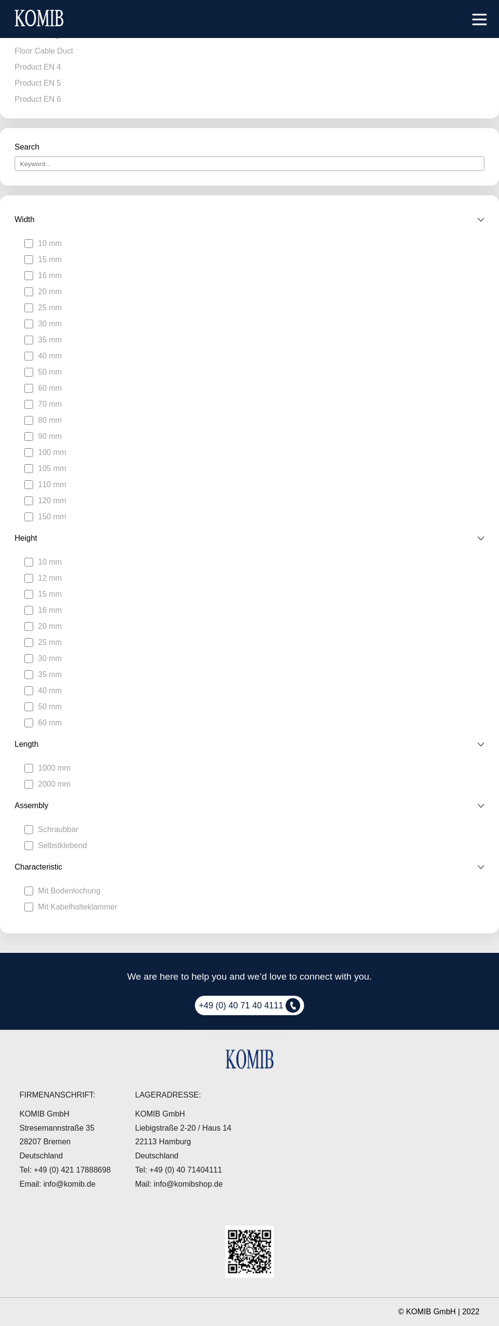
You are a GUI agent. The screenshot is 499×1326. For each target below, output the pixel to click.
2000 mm (54, 784)
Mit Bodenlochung (69, 891)
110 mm (52, 484)
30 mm (50, 324)
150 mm (52, 516)
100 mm (52, 452)
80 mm (50, 420)
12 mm (50, 578)
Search (27, 147)
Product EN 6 (38, 99)
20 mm (50, 291)
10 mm (50, 243)
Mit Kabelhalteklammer (77, 907)
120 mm (52, 500)
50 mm (50, 372)
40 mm (50, 356)
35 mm (50, 340)
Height (26, 538)
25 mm (50, 307)
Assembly (31, 805)
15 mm (50, 259)
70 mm (50, 404)
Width (25, 219)
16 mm (50, 275)
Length (26, 744)
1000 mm (54, 768)
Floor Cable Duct (44, 51)
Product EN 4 (38, 67)
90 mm (50, 436)
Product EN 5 (38, 83)
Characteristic (38, 867)
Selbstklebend (62, 845)
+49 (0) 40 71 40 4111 (250, 1005)
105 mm (52, 468)
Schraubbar (58, 829)
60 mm (50, 388)
